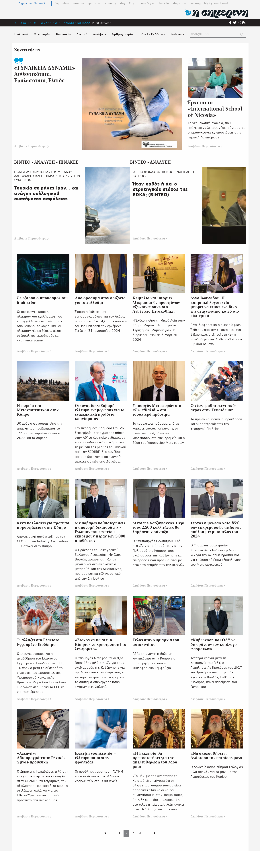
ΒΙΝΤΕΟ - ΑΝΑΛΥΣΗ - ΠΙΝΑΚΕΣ (46, 162)
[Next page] (105, 833)
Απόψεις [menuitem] (99, 34)
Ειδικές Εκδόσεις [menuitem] (151, 34)
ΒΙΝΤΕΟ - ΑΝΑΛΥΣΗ (150, 162)
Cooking (195, 3)
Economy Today (114, 3)
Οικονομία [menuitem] (42, 34)
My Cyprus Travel (216, 3)
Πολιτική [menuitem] (21, 34)
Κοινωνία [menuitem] (63, 34)
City (131, 3)
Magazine (179, 3)
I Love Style (146, 3)
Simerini (78, 3)
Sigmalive (62, 3)
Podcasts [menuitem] (178, 34)
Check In (163, 3)
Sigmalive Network (32, 3)
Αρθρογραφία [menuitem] (122, 34)
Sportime (94, 3)
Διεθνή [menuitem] (82, 34)
